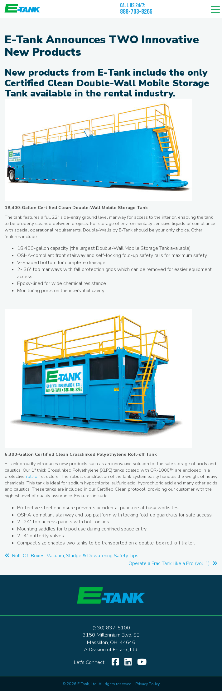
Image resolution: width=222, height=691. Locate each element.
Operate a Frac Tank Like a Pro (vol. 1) (172, 563)
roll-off (33, 476)
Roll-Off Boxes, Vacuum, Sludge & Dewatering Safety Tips (71, 555)
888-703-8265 (136, 12)
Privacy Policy (147, 683)
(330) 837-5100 (111, 627)
